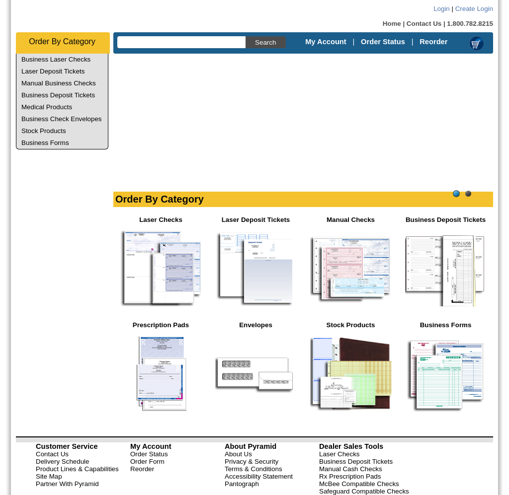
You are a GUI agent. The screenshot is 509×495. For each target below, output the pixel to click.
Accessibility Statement (259, 476)
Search (265, 42)
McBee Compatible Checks (359, 484)
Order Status (383, 42)
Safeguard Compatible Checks (364, 491)
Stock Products (43, 131)
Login (441, 8)
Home (392, 23)
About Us (238, 454)
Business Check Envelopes (61, 119)
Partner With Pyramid (67, 484)
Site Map (49, 476)
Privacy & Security (251, 461)
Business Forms (45, 142)
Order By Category (62, 41)
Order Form (147, 461)
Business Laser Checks (55, 59)
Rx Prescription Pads (350, 476)
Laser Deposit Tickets (53, 71)
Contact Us (424, 23)
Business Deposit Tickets (58, 95)
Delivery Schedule (62, 461)
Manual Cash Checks (350, 469)
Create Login (474, 8)
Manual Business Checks (58, 83)
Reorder (433, 42)
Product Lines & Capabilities (77, 469)
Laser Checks (339, 454)
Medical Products (46, 107)
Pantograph (242, 484)
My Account (325, 42)
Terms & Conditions (253, 469)
